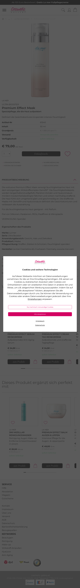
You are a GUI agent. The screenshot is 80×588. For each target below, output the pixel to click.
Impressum (40, 321)
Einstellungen (35, 299)
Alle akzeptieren (40, 314)
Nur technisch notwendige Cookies (40, 307)
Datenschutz (40, 325)
